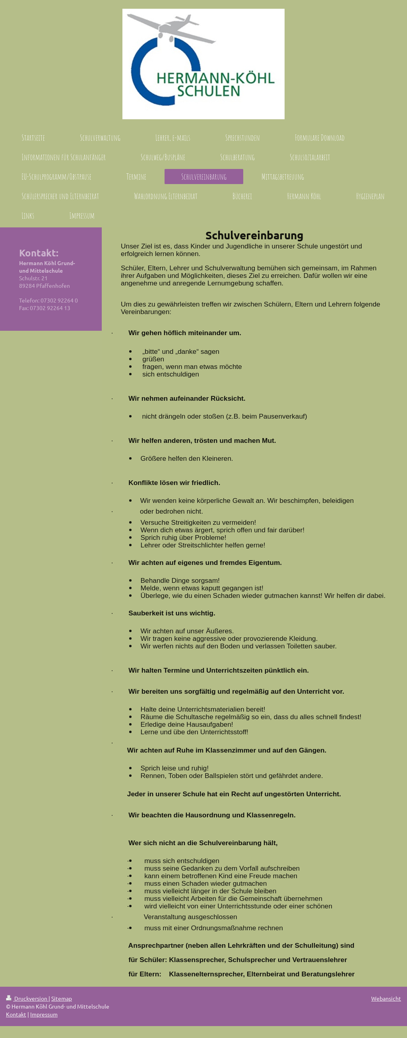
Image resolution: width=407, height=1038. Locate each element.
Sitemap (61, 998)
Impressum (44, 1014)
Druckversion (27, 998)
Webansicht (386, 998)
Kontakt (16, 1014)
